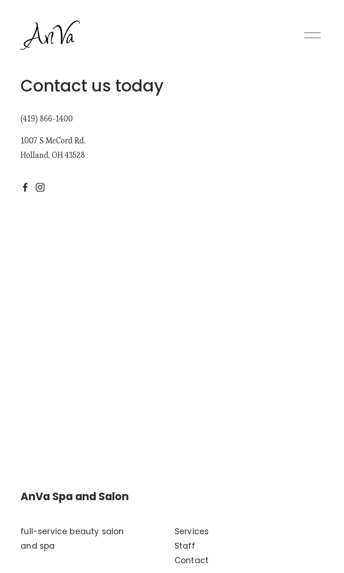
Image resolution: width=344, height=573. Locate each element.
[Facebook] (25, 187)
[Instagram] (40, 187)
